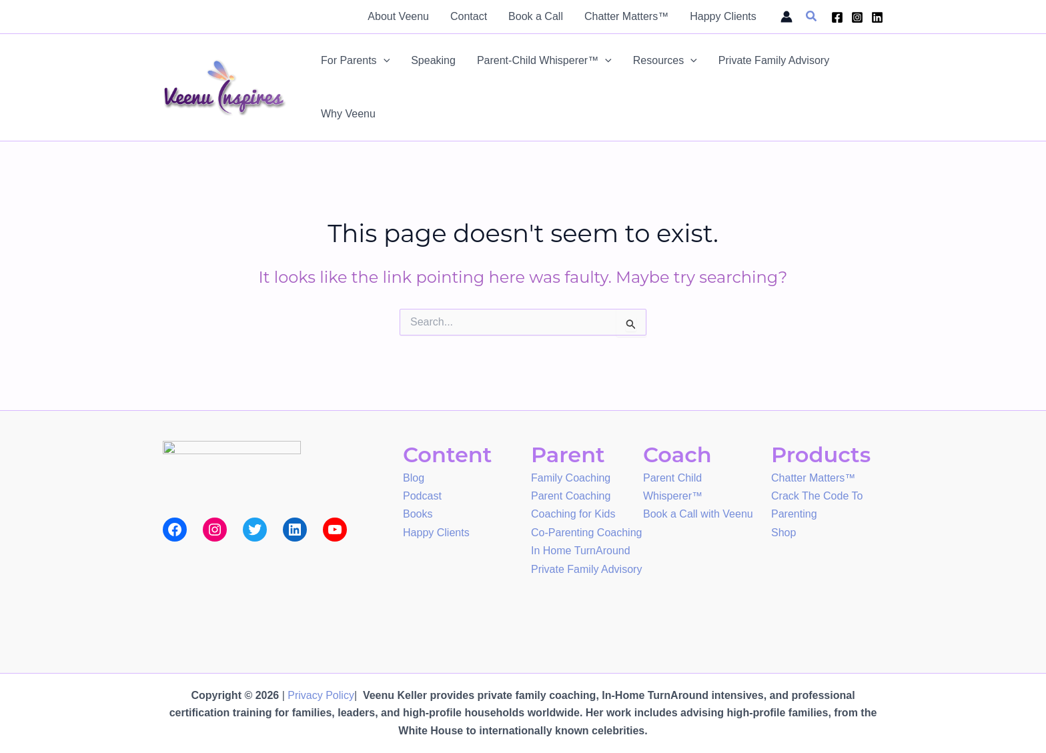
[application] (383, 60)
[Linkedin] (877, 17)
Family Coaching (570, 477)
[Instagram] (857, 17)
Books (417, 512)
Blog (413, 477)
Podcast (422, 494)
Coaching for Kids (573, 512)
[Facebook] (837, 17)
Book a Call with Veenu (698, 512)
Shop (783, 530)
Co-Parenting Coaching (586, 530)
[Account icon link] (786, 17)
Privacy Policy (321, 695)
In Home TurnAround (580, 547)
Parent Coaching (570, 494)
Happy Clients (436, 530)
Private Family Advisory (586, 565)
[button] (812, 16)
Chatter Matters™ (813, 477)
